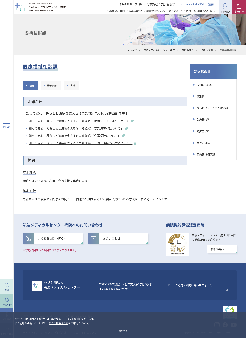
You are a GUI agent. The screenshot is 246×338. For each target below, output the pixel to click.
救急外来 (239, 12)
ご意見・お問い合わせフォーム (193, 285)
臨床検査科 (203, 119)
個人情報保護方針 (58, 323)
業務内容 (52, 85)
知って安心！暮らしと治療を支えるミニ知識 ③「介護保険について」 (77, 135)
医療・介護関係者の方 (199, 11)
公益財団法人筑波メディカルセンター (62, 285)
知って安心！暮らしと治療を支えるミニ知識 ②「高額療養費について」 (78, 128)
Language (7, 304)
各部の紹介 (175, 11)
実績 (72, 85)
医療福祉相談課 (206, 154)
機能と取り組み (155, 11)
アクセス (225, 12)
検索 (7, 289)
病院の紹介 (135, 11)
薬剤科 (200, 96)
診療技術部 (207, 50)
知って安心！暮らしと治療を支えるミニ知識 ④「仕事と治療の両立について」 (82, 143)
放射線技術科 (204, 85)
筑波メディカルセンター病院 (159, 50)
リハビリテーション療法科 (212, 108)
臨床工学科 (203, 131)
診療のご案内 (117, 11)
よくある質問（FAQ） (46, 238)
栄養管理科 (203, 143)
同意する (123, 331)
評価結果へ (217, 249)
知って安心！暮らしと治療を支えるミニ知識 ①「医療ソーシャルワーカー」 (81, 121)
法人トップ (131, 50)
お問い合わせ (105, 238)
